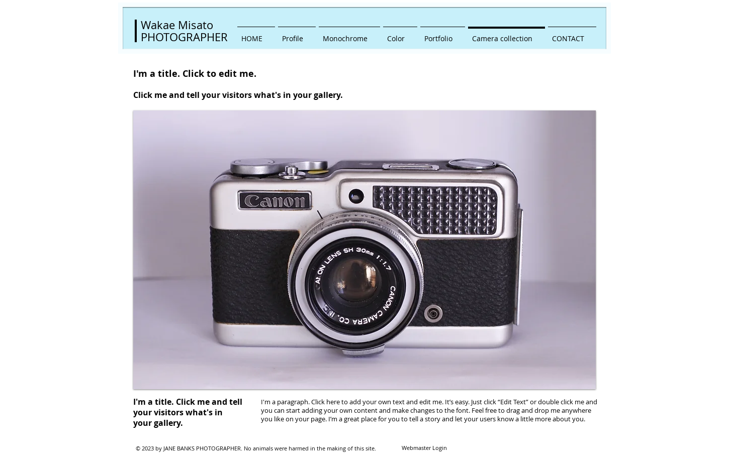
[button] (364, 249)
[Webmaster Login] (424, 448)
